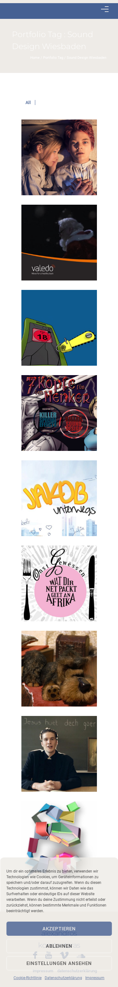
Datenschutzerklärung (63, 978)
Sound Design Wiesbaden (86, 58)
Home (35, 58)
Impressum (94, 978)
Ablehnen (59, 946)
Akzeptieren (59, 929)
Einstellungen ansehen (59, 963)
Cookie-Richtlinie (28, 978)
